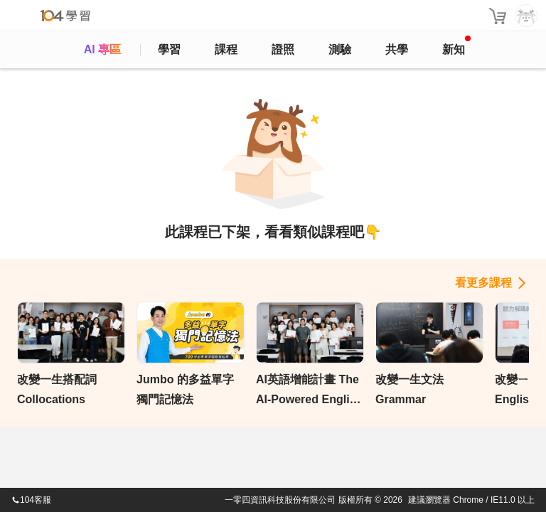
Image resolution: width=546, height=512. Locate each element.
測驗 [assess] (339, 49)
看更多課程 (483, 283)
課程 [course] (226, 49)
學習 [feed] (169, 49)
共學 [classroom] (396, 49)
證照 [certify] (283, 49)
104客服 (31, 500)
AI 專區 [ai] (102, 49)
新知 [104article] (456, 45)
